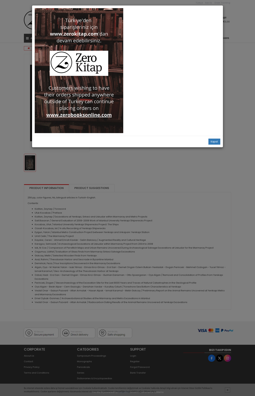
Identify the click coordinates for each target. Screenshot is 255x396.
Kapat (214, 141)
